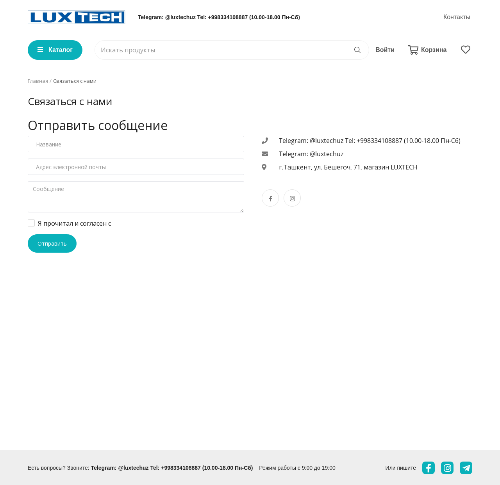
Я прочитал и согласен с (75, 223)
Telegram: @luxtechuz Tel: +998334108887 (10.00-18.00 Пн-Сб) (219, 17)
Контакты (456, 17)
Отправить (52, 243)
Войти (385, 49)
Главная (38, 80)
